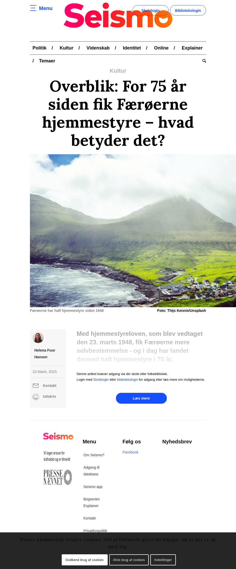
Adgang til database (91, 474)
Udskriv (49, 400)
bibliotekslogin (127, 383)
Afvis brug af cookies (129, 560)
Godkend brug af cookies (85, 560)
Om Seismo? (93, 459)
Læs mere (141, 402)
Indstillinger (163, 560)
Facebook (130, 456)
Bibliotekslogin (188, 11)
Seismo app (93, 490)
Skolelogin (150, 11)
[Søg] (203, 60)
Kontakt (49, 389)
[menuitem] (39, 48)
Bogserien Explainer (91, 506)
